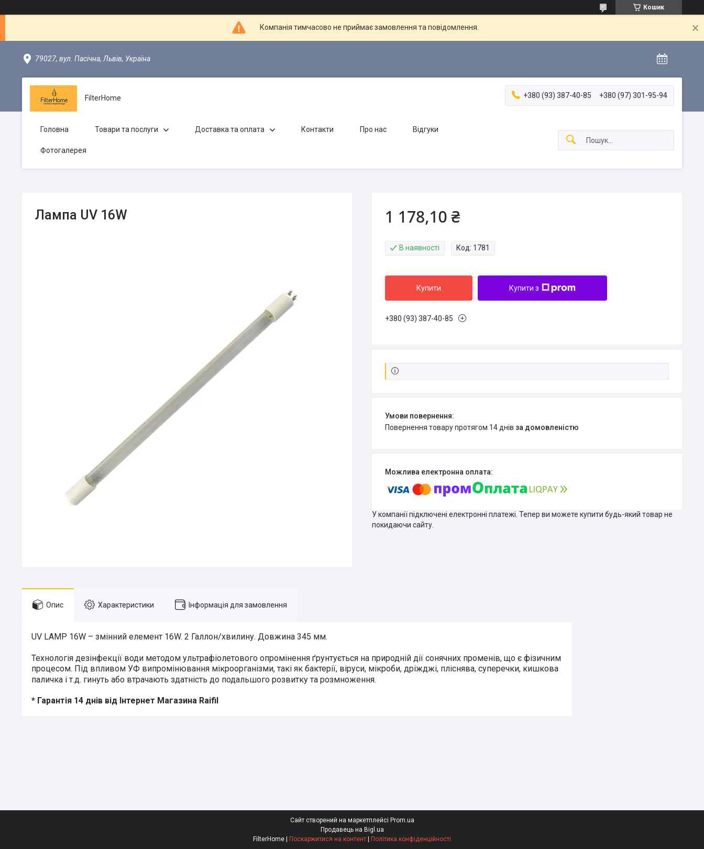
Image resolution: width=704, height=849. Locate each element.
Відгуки (425, 129)
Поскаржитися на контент (327, 839)
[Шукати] (571, 140)
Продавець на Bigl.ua (352, 829)
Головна (54, 129)
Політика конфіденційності (411, 839)
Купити (428, 288)
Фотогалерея (63, 150)
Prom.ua (402, 820)
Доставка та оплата (230, 129)
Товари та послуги (126, 129)
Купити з (542, 288)
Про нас (373, 129)
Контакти (317, 129)
